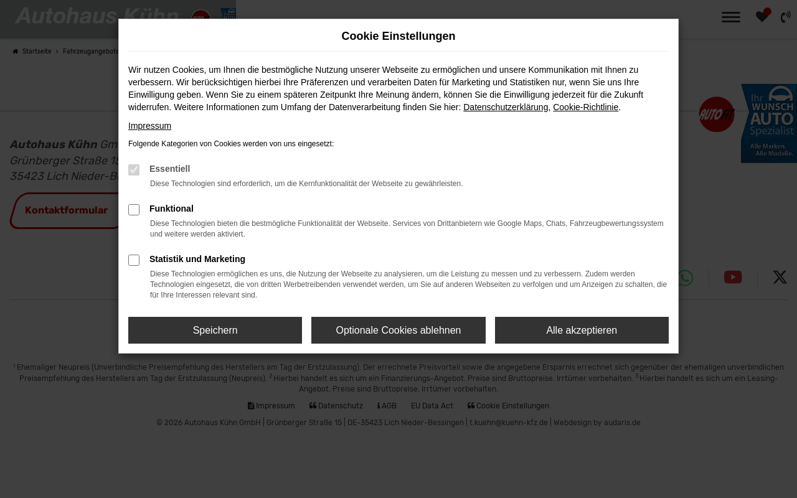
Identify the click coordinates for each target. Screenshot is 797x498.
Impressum (149, 126)
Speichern (215, 330)
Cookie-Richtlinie (585, 107)
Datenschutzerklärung (505, 107)
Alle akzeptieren (581, 330)
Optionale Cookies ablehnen (398, 330)
